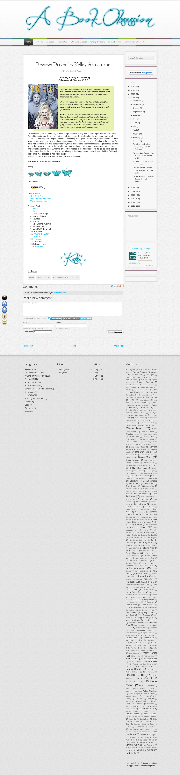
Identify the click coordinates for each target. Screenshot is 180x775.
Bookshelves (114, 41)
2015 (133, 188)
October (136, 108)
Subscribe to (37, 332)
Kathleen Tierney (133, 566)
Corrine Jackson (133, 442)
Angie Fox (144, 387)
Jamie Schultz (149, 507)
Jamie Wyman (131, 509)
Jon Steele (150, 532)
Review (75, 277)
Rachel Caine (135, 675)
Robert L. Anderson (133, 691)
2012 (133, 199)
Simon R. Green (149, 714)
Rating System (97, 41)
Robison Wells (131, 696)
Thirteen (37, 239)
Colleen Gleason (132, 439)
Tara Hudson (144, 729)
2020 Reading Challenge (141, 248)
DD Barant (152, 444)
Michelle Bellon (141, 643)
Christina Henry (132, 434)
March (135, 134)
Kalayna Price (148, 548)
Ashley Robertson (139, 395)
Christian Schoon (147, 432)
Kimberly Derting (147, 582)
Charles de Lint (147, 423)
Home (28, 42)
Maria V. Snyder (140, 625)
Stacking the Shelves (34, 398)
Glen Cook (149, 484)
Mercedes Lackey (134, 640)
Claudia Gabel (134, 437)
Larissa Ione (132, 589)
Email (58, 322)
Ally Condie (144, 380)
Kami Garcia (132, 550)
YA (60, 373)
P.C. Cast (133, 666)
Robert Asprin (131, 688)
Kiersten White (142, 579)
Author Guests (79, 41)
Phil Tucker (151, 669)
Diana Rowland (133, 460)
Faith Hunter (133, 481)
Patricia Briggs (133, 669)
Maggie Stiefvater (133, 620)
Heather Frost (131, 491)
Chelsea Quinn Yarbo (133, 425)
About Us (63, 41)
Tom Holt (136, 740)
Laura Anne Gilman (135, 592)
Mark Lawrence (141, 628)
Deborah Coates (132, 455)
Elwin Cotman (145, 473)
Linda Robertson (132, 607)
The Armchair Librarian (40, 201)
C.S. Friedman (141, 410)
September (137, 112)
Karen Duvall (149, 553)
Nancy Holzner (150, 659)
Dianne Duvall (149, 460)
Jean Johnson (140, 512)
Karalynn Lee (148, 550)
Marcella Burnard (136, 623)
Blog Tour (29, 392)
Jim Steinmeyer (151, 525)
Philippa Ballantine (132, 672)
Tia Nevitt (132, 737)
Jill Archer (138, 525)
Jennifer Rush (140, 522)
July (134, 119)
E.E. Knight (130, 465)
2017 (133, 94)
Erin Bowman (140, 478)
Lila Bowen (130, 602)
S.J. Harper (144, 696)
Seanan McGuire (146, 709)
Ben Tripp (132, 400)
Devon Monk (145, 457)
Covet (27, 402)
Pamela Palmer (148, 666)
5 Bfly (31, 277)
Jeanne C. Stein (142, 514)
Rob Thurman (148, 686)
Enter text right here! (72, 308)
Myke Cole (135, 656)
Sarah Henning (131, 706)
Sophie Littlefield (150, 716)
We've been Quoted (133, 41)
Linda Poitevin (148, 605)
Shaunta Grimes (132, 714)
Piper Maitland (148, 672)
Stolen (35, 211)
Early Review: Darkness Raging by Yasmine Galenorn (142, 146)
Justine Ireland (145, 545)
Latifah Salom (148, 590)
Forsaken (39, 246)
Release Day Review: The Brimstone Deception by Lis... (143, 155)
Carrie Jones (139, 415)
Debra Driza (130, 457)
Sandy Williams (143, 701)
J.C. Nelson (142, 499)
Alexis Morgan (131, 380)
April (135, 130)
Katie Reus (148, 565)
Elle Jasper (151, 471)
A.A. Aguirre (130, 370)
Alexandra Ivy (149, 377)
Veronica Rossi (146, 742)
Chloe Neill (134, 428)
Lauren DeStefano (141, 595)
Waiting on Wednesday (35, 376)
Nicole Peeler (151, 661)
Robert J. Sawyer (147, 688)
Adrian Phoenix (140, 372)
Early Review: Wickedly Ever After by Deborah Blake (143, 170)
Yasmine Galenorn (147, 750)
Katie (48, 277)
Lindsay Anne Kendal (149, 607)
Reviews (39, 41)
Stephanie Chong (142, 721)
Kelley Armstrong (61, 277)
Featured (29, 379)
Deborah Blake (143, 452)
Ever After (29, 408)
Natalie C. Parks (135, 661)
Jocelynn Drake (137, 527)
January (136, 141)
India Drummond (147, 496)
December (137, 101)
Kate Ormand (148, 563)
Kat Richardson (142, 561)
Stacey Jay (132, 719)
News (27, 411)
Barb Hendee (151, 397)
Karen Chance (132, 553)
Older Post (118, 346)
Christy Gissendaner (150, 434)
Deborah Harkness (147, 455)
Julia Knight (143, 540)
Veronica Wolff (132, 745)
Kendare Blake (142, 574)
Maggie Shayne (145, 617)
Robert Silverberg (150, 691)
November (137, 104)
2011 (133, 202)
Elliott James (131, 473)
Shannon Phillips (132, 711)
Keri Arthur (143, 576)
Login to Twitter (86, 318)
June (135, 123)
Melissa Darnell (132, 638)
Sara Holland (137, 704)
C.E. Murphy (144, 407)
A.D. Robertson (144, 369)
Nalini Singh (132, 658)
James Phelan (140, 504)
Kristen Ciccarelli (132, 585)
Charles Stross (131, 423)
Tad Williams (139, 726)
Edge (27, 405)
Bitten (35, 209)
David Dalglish (141, 449)
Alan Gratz (138, 375)
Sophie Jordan (134, 716)
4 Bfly (95, 376)
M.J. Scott (130, 615)
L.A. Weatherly (138, 587)
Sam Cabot (151, 699)
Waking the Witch (41, 234)
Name (25, 322)
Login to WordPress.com (71, 318)
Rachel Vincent (144, 678)
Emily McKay (143, 476)
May (135, 126)
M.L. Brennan (144, 615)
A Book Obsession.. (149, 763)
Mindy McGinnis (138, 650)
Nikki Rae (132, 664)
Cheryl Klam (149, 425)
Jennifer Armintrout (140, 519)
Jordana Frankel (132, 535)
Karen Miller (140, 558)
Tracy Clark (130, 742)
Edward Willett (142, 465)
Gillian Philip (134, 484)
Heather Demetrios (132, 488)
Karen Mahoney (133, 556)
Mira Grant (152, 650)
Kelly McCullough (141, 571)
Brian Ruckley (143, 405)
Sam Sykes (130, 701)
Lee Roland (137, 600)
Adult (39, 277)
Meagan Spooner (147, 633)
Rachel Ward (132, 682)
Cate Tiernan (139, 418)
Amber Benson (148, 385)
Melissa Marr (148, 638)
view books (149, 265)
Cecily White (133, 420)
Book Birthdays (31, 385)
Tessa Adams (142, 732)
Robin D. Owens (149, 693)
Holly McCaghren (140, 494)
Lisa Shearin (131, 612)
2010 (133, 206)
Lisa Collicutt (149, 610)
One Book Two (36, 196)
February (136, 137)
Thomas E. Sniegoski (148, 735)
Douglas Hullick (148, 463)
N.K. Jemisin (149, 656)
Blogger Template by (141, 766)
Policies (50, 41)
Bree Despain (141, 402)
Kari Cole (150, 558)
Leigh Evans (149, 600)
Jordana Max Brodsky (149, 535)
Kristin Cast (145, 585)
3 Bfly (95, 373)
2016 (133, 98)
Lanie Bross (150, 587)
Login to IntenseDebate (54, 318)
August (136, 115)
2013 (133, 195)
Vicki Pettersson (148, 745)
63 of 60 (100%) (134, 263)
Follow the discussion (121, 286)
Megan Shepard (148, 635)
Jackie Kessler (141, 502)
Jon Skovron (138, 532)
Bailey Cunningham (135, 397)
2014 (133, 191)
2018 (133, 90)
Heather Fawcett (148, 488)
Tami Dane (133, 729)
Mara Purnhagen (150, 620)
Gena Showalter (150, 481)
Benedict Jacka (144, 400)
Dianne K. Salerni (132, 463)
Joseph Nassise (133, 537)
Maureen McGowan (146, 630)
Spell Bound (39, 236)
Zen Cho (134, 753)
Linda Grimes (131, 605)
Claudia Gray (148, 437)
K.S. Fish (136, 548)
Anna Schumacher (142, 390)
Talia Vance (152, 727)
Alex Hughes (150, 375)
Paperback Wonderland (40, 198)
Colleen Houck (148, 439)
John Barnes (144, 530)
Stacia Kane (144, 719)
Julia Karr (132, 540)
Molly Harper (150, 653)
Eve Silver (153, 479)
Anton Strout (141, 392)
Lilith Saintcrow (146, 602)
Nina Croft (153, 664)
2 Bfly (95, 369)
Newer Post (28, 346)
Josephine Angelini (149, 538)
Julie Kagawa (144, 542)
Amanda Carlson (145, 382)
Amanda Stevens (132, 385)
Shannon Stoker (148, 711)
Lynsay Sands (147, 612)
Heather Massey (144, 491)
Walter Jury (144, 747)
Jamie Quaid (136, 507)
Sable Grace (139, 699)
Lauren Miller (142, 597)
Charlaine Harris (147, 420)
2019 (133, 87)
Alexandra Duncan (133, 377)
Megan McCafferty (132, 635)
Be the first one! (60, 293)
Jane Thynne (144, 509)
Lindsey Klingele (135, 610)
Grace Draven (131, 486)
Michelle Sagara (141, 645)
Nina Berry (143, 664)
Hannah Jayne (147, 486)
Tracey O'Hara (148, 740)
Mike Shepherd (145, 648)
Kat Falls (129, 561)
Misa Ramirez (134, 653)
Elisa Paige (142, 468)
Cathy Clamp (152, 418)
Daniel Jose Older (137, 447)
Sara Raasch (150, 704)
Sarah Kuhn (144, 706)
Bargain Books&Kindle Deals (37, 389)
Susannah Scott (140, 724)
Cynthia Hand (140, 444)
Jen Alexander (142, 517)
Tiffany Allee (144, 737)
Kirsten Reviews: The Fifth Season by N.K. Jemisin (143, 179)
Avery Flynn (153, 395)
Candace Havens (139, 413)
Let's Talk (29, 395)
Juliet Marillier (131, 546)
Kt (139, 253)
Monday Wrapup (32, 373)
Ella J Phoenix (138, 471)
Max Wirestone (131, 633)
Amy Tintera (131, 387)
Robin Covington (134, 693)
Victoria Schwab (131, 747)
